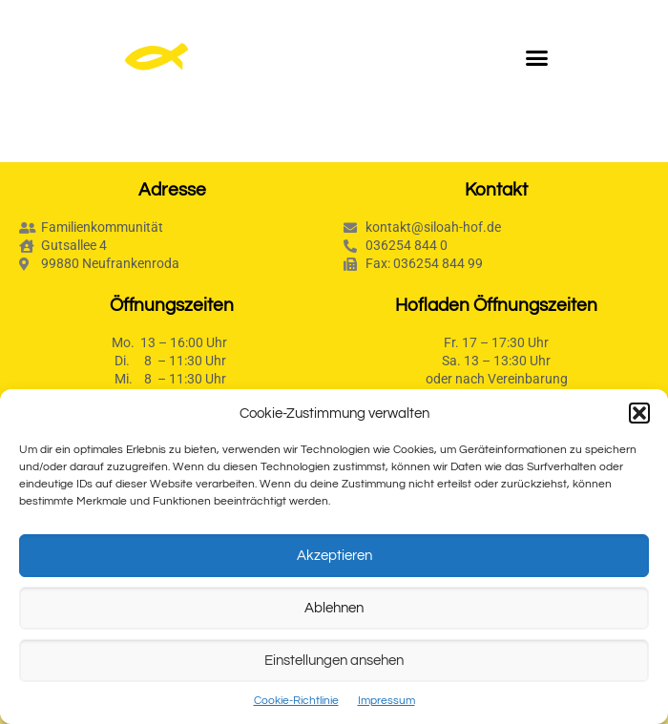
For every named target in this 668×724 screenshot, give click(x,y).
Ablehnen (334, 608)
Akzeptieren (334, 555)
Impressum (386, 700)
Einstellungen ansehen (334, 660)
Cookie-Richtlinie (296, 700)
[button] (639, 413)
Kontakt (496, 189)
